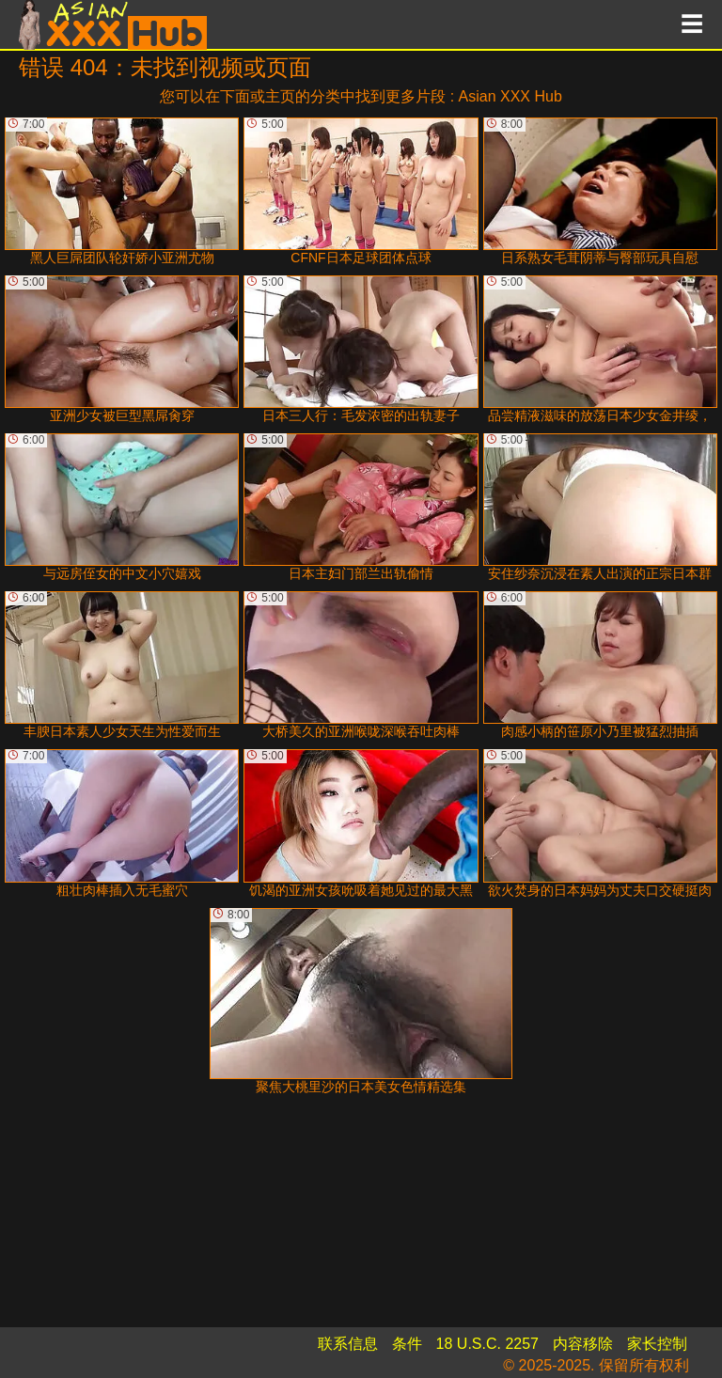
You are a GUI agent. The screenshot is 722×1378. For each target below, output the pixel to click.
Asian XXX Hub (510, 96)
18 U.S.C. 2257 (487, 1344)
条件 (407, 1344)
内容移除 (583, 1344)
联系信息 (348, 1344)
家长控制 (657, 1344)
